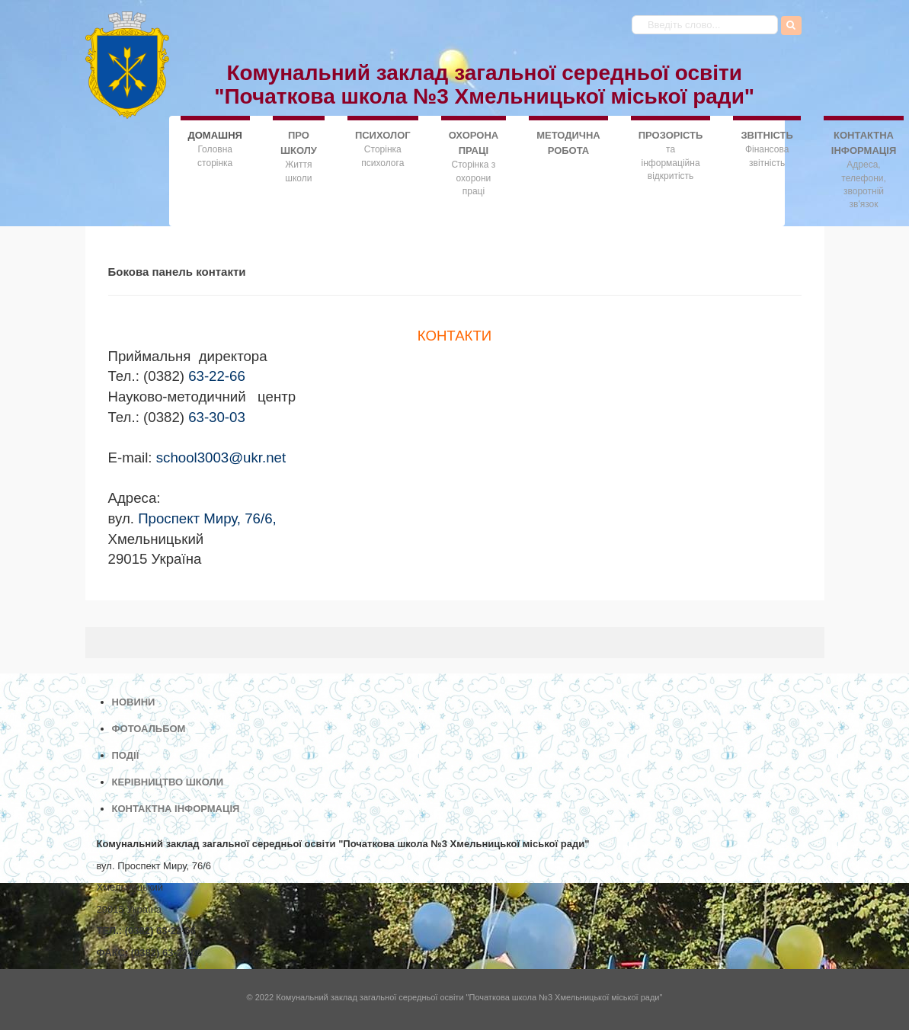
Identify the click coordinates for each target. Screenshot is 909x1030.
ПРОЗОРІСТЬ (671, 135)
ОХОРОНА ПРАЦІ (473, 143)
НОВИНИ (133, 702)
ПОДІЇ (125, 755)
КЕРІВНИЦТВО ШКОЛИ (168, 782)
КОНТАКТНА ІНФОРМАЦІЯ (863, 143)
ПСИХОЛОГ (383, 135)
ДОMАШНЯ (215, 134)
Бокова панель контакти (177, 271)
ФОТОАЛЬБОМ (149, 728)
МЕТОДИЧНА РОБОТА (568, 143)
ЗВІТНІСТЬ (766, 135)
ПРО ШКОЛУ (298, 143)
